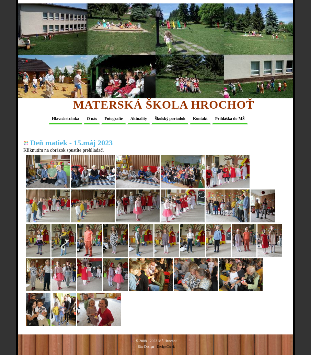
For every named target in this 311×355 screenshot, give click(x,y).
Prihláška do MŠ (230, 118)
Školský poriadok (169, 118)
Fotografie (113, 118)
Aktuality (138, 118)
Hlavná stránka (65, 118)
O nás (92, 118)
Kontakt (200, 118)
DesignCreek (166, 346)
